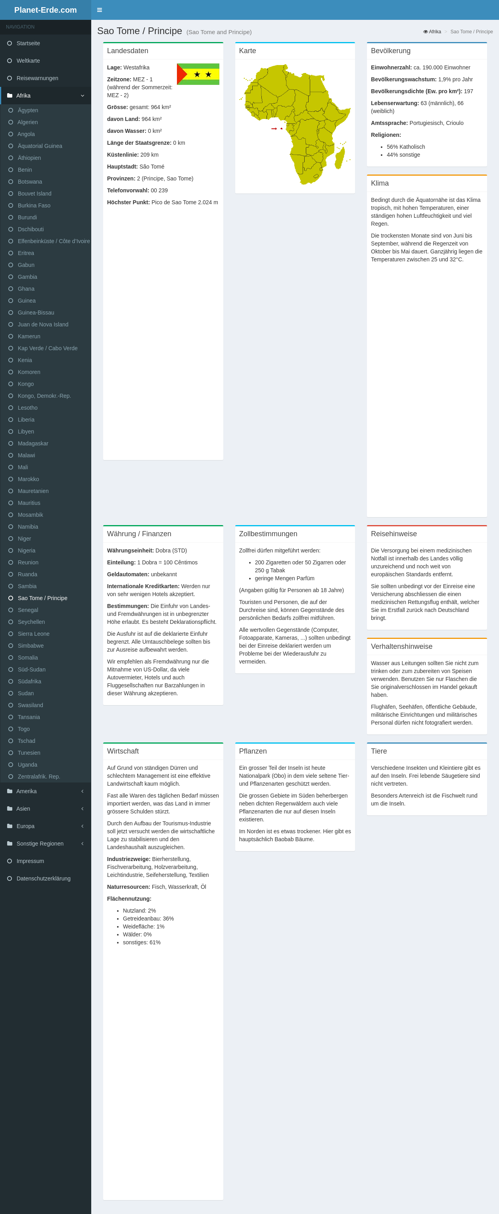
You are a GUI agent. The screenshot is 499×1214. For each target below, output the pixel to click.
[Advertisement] (163, 337)
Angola (21, 134)
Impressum (25, 861)
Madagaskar (28, 443)
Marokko (23, 479)
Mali (18, 467)
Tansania (24, 717)
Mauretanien (28, 491)
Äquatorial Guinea (35, 146)
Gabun (21, 265)
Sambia (22, 586)
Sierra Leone (29, 634)
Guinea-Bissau (31, 312)
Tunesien (24, 753)
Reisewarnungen (32, 78)
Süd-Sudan (27, 669)
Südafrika (24, 681)
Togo (19, 729)
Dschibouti (26, 229)
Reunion (23, 562)
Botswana (25, 181)
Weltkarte (23, 61)
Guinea (22, 300)
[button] (99, 10)
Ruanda (22, 574)
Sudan (21, 693)
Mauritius (24, 503)
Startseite (23, 43)
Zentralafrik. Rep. (34, 776)
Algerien (23, 122)
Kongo (21, 384)
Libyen (21, 431)
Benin (20, 170)
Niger (19, 538)
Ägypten (23, 110)
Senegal (23, 610)
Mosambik (25, 515)
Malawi (21, 455)
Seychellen (26, 622)
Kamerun (24, 336)
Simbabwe (26, 645)
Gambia (22, 277)
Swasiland (25, 705)
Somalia (23, 657)
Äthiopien (24, 158)
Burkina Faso (29, 205)
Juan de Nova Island (38, 324)
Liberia (21, 419)
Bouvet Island (30, 193)
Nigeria (21, 550)
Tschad (21, 741)
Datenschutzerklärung (39, 878)
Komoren (24, 372)
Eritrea (21, 253)
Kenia (20, 360)
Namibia (23, 527)
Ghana (21, 289)
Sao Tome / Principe (37, 598)
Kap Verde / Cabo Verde (43, 348)
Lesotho (23, 408)
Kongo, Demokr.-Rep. (39, 396)
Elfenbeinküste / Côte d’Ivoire (49, 241)
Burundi (22, 217)
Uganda (22, 764)
